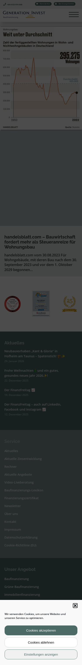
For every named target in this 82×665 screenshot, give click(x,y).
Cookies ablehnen (41, 642)
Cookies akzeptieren (41, 630)
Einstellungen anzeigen (41, 654)
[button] (75, 605)
